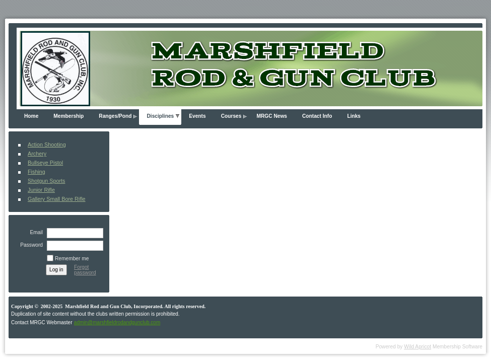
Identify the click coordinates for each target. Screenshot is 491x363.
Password (30, 245)
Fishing (36, 172)
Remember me (72, 258)
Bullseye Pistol (45, 163)
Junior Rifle (41, 190)
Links (354, 116)
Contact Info (317, 116)
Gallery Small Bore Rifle (57, 199)
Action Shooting (47, 144)
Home (31, 116)
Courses (231, 116)
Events (197, 116)
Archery (37, 154)
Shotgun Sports (46, 181)
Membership (68, 116)
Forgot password (85, 269)
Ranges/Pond (115, 116)
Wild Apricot (417, 346)
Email (35, 232)
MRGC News (271, 116)
